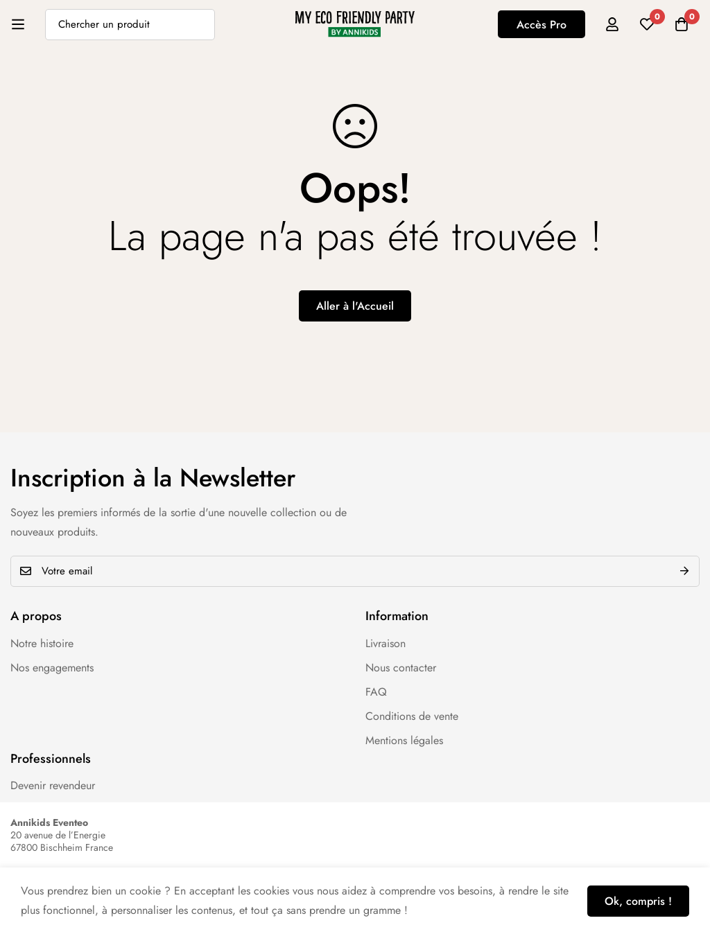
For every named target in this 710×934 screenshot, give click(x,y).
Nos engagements (52, 668)
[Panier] (681, 24)
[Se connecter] (612, 24)
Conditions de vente (411, 716)
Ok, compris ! (638, 901)
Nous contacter (400, 668)
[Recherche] (199, 24)
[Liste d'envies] (647, 24)
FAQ (376, 692)
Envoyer (684, 571)
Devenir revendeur (52, 785)
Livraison (385, 643)
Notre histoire (41, 643)
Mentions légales (404, 740)
